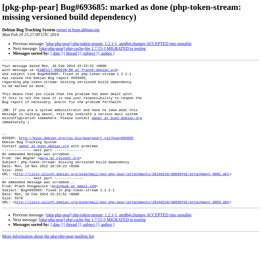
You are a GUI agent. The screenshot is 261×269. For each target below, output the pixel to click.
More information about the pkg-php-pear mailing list (48, 264)
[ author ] (107, 53)
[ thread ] (71, 53)
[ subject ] (89, 53)
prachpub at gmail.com (74, 210)
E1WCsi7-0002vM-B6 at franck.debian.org (77, 71)
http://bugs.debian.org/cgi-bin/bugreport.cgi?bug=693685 (76, 153)
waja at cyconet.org (59, 177)
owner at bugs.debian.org (77, 30)
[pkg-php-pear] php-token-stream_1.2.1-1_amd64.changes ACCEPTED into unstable (119, 43)
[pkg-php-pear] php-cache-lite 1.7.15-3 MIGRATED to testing (92, 48)
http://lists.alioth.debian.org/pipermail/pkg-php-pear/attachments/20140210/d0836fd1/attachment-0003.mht (122, 230)
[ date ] (56, 53)
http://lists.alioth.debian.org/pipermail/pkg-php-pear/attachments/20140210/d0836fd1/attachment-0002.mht (122, 196)
